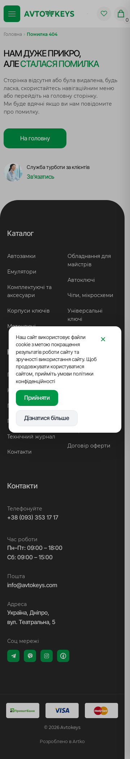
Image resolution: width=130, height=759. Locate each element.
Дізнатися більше (46, 417)
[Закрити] (103, 339)
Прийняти (37, 397)
